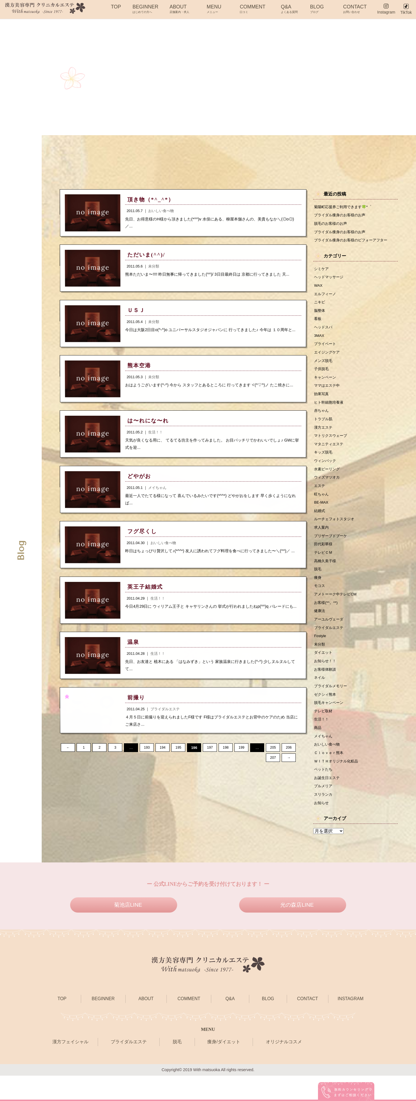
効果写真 (322, 401)
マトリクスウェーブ (332, 444)
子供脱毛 (322, 375)
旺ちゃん (322, 505)
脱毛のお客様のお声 (332, 224)
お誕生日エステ (328, 801)
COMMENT (252, 9)
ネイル (320, 697)
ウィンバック (326, 470)
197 (210, 757)
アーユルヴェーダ (330, 636)
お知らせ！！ (326, 680)
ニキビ (320, 305)
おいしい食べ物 (328, 767)
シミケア (322, 270)
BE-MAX (322, 514)
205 (273, 757)
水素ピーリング (328, 479)
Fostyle (320, 653)
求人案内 (322, 540)
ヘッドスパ (324, 331)
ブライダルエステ (330, 645)
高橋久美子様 (326, 575)
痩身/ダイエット (223, 1067)
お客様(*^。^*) (326, 619)
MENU (214, 9)
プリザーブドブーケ (332, 549)
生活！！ (322, 741)
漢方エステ (324, 436)
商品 (318, 749)
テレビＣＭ (324, 566)
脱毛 (318, 584)
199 (241, 757)
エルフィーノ (326, 296)
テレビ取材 (324, 732)
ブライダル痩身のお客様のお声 (341, 215)
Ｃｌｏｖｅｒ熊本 (330, 775)
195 (178, 757)
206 (289, 757)
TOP (116, 9)
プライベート (326, 349)
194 (163, 757)
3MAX (319, 340)
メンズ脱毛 (324, 366)
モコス (320, 601)
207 (68, 768)
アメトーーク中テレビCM (337, 610)
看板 (318, 323)
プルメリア (324, 810)
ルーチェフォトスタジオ (335, 532)
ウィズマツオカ (328, 488)
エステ (320, 497)
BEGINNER (145, 9)
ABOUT (179, 9)
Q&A (289, 9)
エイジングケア (328, 357)
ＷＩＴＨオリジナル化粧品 (337, 784)
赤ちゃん (322, 418)
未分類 (320, 662)
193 (147, 757)
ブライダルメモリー (332, 706)
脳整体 (320, 314)
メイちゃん (324, 758)
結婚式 (320, 523)
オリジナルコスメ (284, 1067)
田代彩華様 (324, 558)
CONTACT (355, 9)
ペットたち (324, 793)
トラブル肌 (324, 427)
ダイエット (324, 671)
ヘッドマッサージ (330, 279)
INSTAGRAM (350, 1024)
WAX (318, 288)
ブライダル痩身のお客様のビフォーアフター (353, 241)
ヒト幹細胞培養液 (330, 410)
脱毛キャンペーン (330, 723)
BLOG (317, 9)
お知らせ (322, 828)
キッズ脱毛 (324, 462)
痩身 (318, 592)
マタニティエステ (330, 453)
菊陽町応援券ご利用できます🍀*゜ (345, 206)
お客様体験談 (326, 688)
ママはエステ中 (328, 392)
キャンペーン (326, 383)
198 (226, 757)
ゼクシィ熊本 (326, 714)
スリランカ (324, 819)
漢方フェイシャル (70, 1067)
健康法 (320, 627)
